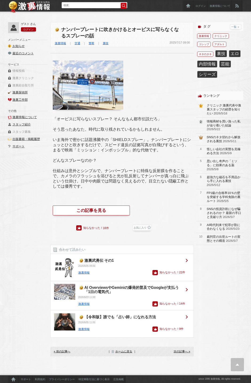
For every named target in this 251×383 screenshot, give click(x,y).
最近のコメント (23, 53)
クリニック (220, 36)
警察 (91, 43)
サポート (18, 146)
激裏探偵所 (20, 92)
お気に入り (140, 227)
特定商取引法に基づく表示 (94, 379)
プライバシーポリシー (62, 379)
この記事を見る (91, 210)
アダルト (219, 44)
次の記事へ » (182, 351)
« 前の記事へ (62, 351)
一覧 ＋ (235, 26)
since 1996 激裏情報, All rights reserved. (220, 379)
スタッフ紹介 (21, 124)
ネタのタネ (205, 54)
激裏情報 (60, 43)
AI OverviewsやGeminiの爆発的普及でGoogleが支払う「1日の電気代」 (131, 290)
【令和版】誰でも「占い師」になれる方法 (120, 317)
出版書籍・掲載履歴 (26, 139)
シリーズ (207, 74)
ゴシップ (204, 44)
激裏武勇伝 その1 (99, 260)
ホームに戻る (123, 351)
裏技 (105, 43)
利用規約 (40, 379)
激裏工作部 (20, 99)
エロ (235, 53)
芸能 (225, 64)
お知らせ (18, 46)
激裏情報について (220, 5)
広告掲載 (118, 379)
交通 (77, 43)
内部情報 (207, 64)
